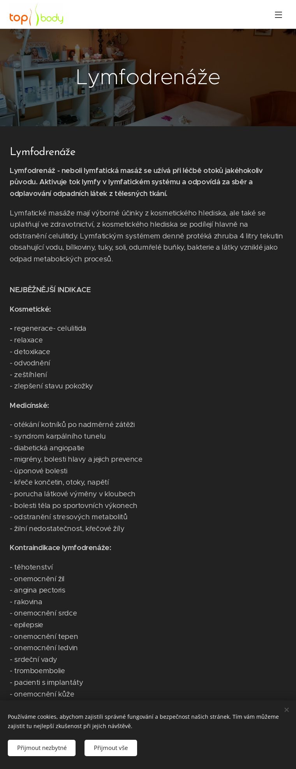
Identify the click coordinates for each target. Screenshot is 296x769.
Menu (278, 14)
